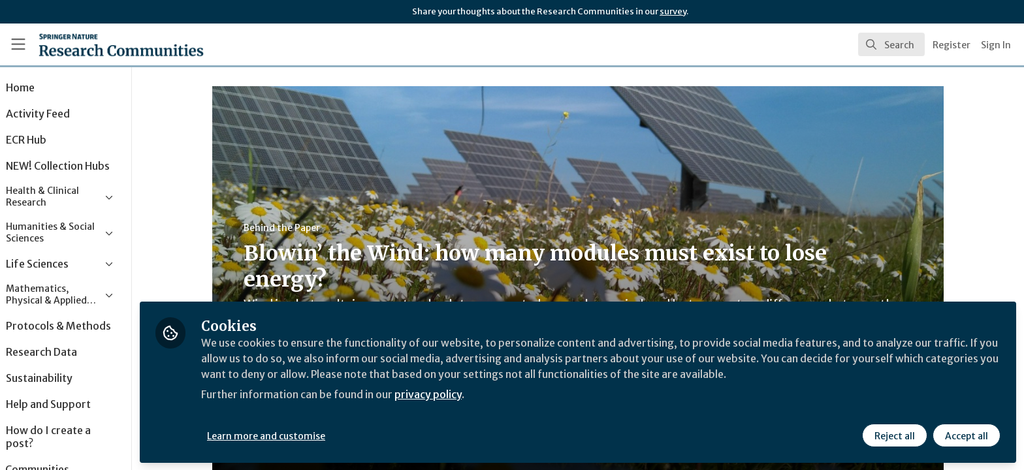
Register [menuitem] (951, 45)
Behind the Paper (299, 228)
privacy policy (465, 394)
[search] (891, 44)
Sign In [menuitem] (996, 45)
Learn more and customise (301, 435)
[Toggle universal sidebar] (18, 44)
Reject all (894, 435)
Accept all (966, 435)
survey (673, 11)
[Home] (105, 44)
